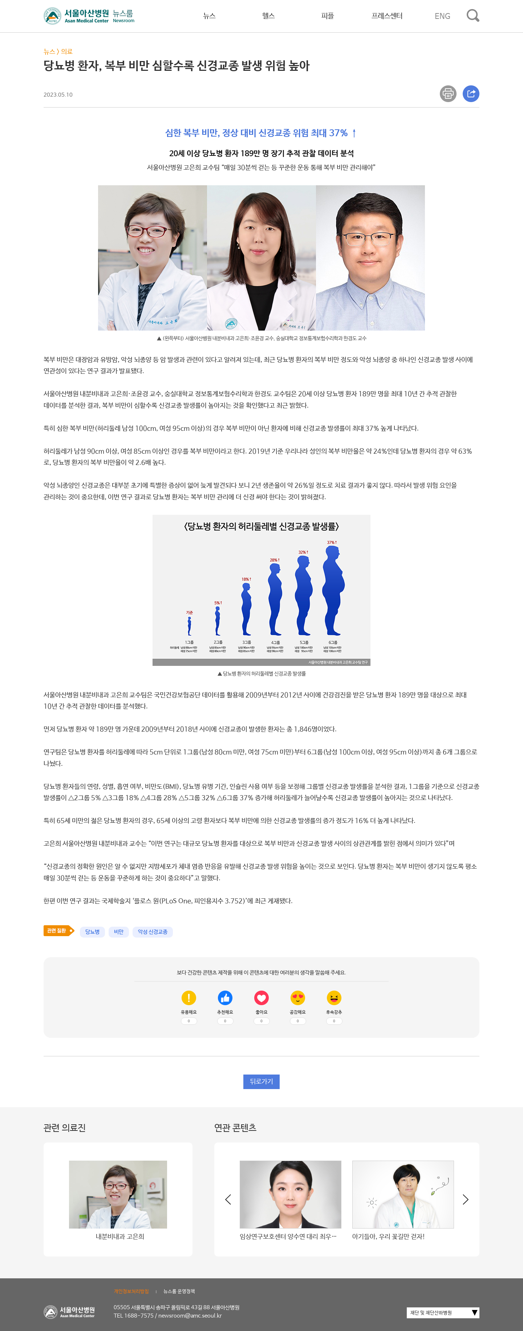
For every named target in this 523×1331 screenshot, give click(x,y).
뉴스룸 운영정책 (179, 1291)
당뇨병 (92, 932)
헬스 (268, 16)
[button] (461, 1202)
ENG (442, 16)
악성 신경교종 (152, 932)
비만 (118, 932)
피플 (327, 16)
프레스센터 (387, 16)
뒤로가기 (261, 1081)
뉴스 (209, 16)
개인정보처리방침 (131, 1291)
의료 (67, 52)
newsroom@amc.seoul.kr (190, 1316)
